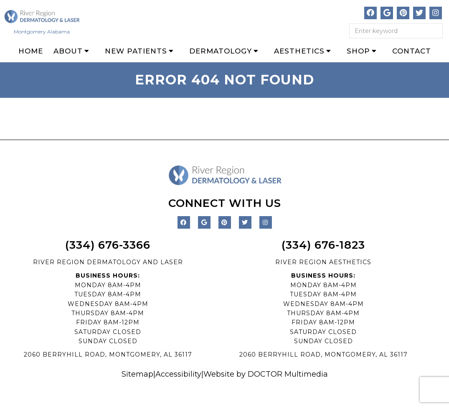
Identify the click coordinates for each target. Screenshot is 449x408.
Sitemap (137, 374)
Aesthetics (299, 51)
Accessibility (178, 374)
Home (30, 51)
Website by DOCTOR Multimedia (265, 374)
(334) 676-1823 (323, 245)
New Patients (136, 51)
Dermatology (220, 51)
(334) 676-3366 (107, 245)
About (68, 51)
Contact (411, 51)
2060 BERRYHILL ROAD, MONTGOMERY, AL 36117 (108, 354)
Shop (358, 51)
